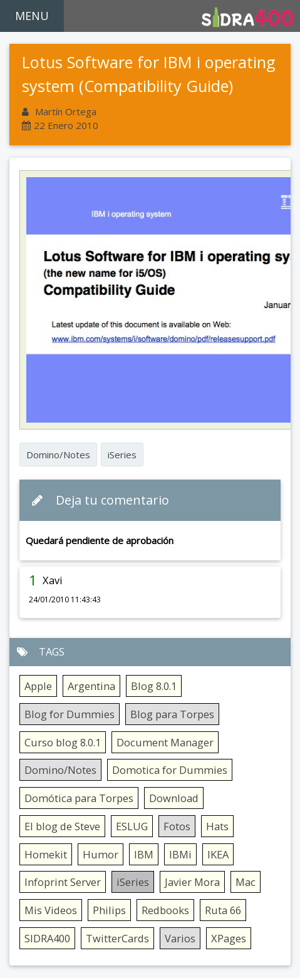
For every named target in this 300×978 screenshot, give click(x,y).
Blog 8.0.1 (154, 686)
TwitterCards (117, 938)
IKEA (218, 854)
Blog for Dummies (69, 714)
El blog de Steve (62, 826)
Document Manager (165, 742)
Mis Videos (50, 910)
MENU (32, 15)
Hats (217, 826)
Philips (109, 910)
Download (174, 798)
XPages (228, 938)
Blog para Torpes (172, 714)
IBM (143, 854)
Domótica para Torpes (78, 798)
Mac (245, 882)
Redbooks (165, 910)
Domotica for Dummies (169, 770)
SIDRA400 (47, 938)
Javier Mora (192, 882)
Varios (180, 938)
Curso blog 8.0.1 (62, 742)
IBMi (180, 854)
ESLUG (132, 826)
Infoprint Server (62, 882)
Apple (38, 686)
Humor (100, 854)
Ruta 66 (223, 910)
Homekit (45, 854)
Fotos (176, 826)
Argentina (91, 686)
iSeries (122, 454)
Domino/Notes (58, 454)
